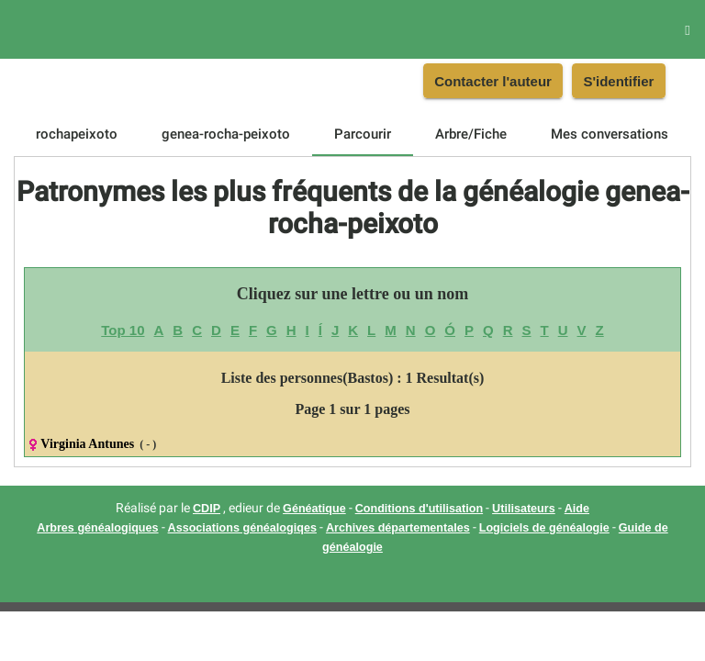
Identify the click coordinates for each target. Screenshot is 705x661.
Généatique (314, 508)
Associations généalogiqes (242, 527)
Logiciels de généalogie (544, 527)
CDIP (206, 508)
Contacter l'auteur (493, 81)
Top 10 (122, 330)
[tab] (77, 134)
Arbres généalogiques (97, 527)
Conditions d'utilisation (419, 508)
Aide (577, 508)
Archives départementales (398, 527)
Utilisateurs (523, 508)
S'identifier (618, 81)
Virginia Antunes (87, 444)
